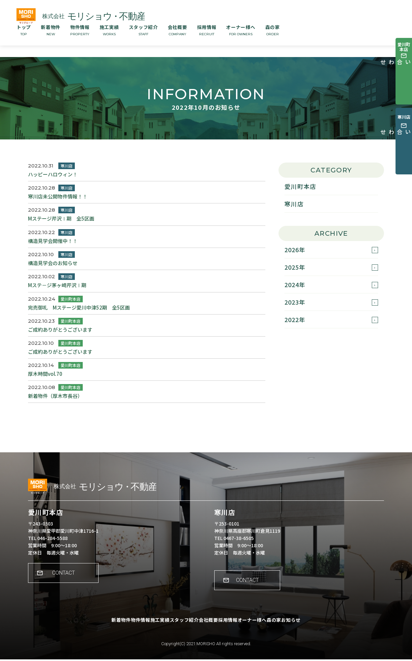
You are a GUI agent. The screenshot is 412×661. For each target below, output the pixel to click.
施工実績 (109, 30)
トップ (23, 30)
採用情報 (207, 30)
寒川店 (294, 203)
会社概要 (177, 30)
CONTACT (67, 579)
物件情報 (80, 30)
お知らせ (318, 626)
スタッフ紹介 (143, 30)
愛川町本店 (300, 186)
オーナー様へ (240, 30)
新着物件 (50, 30)
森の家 (272, 30)
